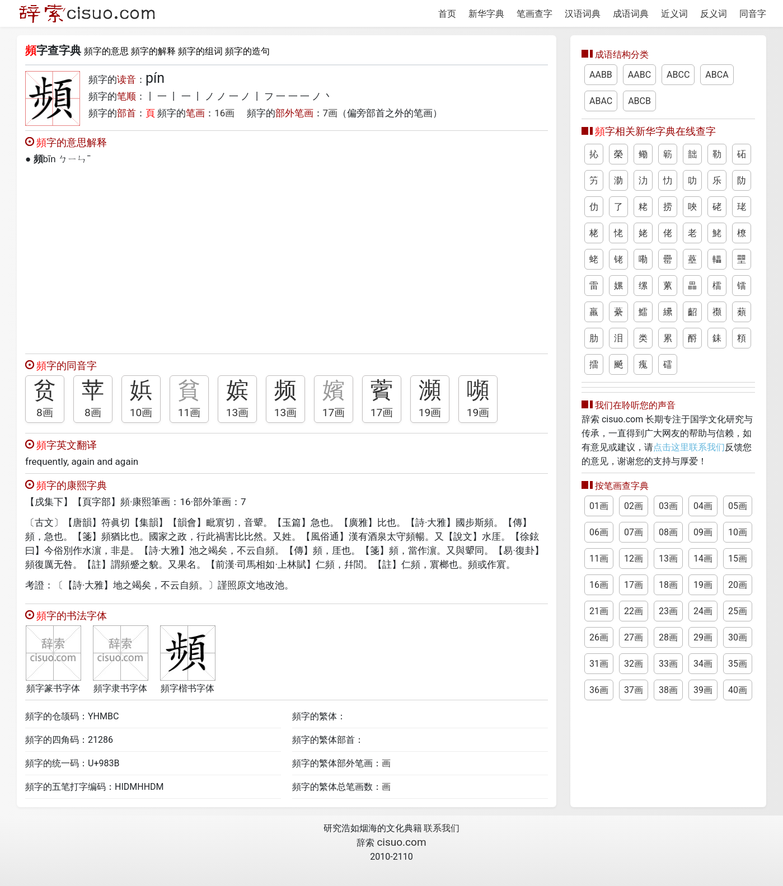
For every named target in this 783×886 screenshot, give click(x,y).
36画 (598, 690)
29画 (702, 637)
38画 (668, 690)
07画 (633, 532)
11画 (189, 412)
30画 (737, 637)
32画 (633, 663)
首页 (447, 13)
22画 (633, 611)
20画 (737, 584)
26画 (598, 637)
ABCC (678, 74)
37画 (633, 690)
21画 (598, 611)
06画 (598, 532)
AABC (639, 74)
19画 (430, 412)
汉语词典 (583, 13)
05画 (737, 506)
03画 (668, 506)
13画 (237, 412)
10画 (141, 412)
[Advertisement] (286, 256)
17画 (333, 412)
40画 (737, 690)
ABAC (600, 101)
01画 (598, 506)
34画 (702, 663)
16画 (224, 113)
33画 (668, 663)
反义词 (713, 13)
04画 (702, 506)
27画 (633, 637)
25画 (737, 611)
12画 (633, 558)
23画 (668, 611)
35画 (737, 663)
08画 (668, 532)
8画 (44, 412)
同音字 (752, 13)
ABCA (716, 74)
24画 (702, 611)
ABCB (639, 101)
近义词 (674, 13)
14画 (702, 558)
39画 (702, 690)
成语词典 (631, 13)
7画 (330, 113)
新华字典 (486, 13)
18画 (668, 584)
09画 (702, 532)
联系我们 (442, 828)
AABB (600, 74)
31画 (598, 663)
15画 (737, 558)
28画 (668, 637)
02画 (633, 506)
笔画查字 (534, 13)
